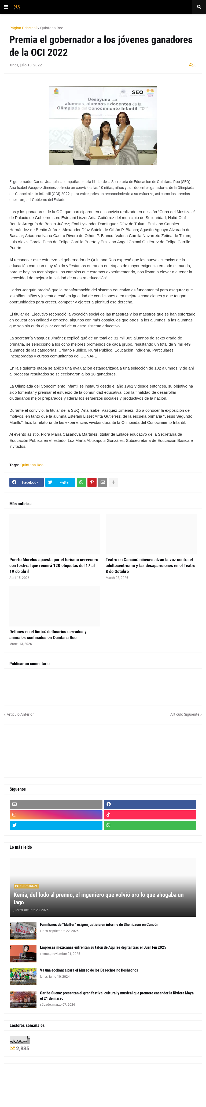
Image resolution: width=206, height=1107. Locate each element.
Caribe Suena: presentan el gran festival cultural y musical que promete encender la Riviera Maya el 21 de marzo (117, 996)
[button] (6, 7)
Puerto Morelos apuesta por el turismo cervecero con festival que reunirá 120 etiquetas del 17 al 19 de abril (53, 565)
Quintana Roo (51, 28)
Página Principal (22, 28)
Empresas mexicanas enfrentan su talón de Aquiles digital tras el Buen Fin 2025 (103, 947)
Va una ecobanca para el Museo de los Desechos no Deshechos (89, 970)
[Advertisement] (34, 750)
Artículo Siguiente (184, 714)
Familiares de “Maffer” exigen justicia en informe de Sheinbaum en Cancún (99, 924)
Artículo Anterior (20, 714)
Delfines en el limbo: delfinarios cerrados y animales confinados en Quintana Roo (48, 634)
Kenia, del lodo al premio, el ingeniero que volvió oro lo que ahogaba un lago (99, 898)
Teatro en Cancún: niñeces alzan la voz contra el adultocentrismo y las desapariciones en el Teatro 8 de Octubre (150, 565)
